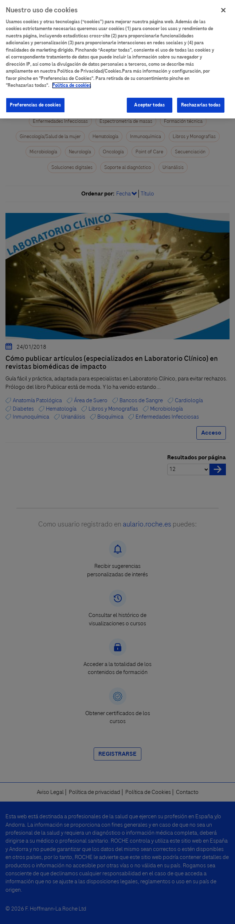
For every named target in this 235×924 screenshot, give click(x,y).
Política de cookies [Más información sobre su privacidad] (71, 81)
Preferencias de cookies (35, 101)
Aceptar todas (149, 101)
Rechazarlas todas (200, 101)
